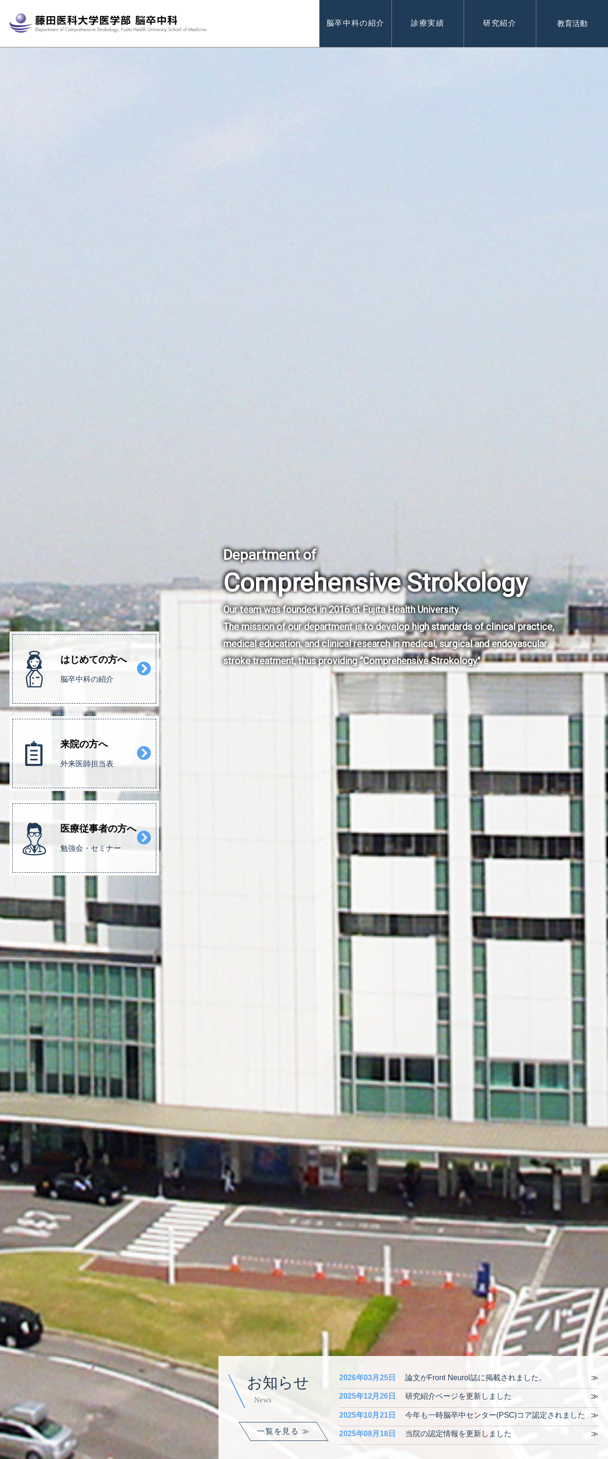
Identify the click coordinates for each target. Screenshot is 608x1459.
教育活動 (572, 23)
